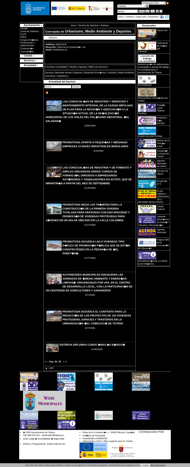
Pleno (23, 37)
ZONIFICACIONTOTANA (150, 136)
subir (49, 368)
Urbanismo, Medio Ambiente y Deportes (98, 31)
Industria (112, 72)
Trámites (73, 67)
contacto (130, 17)
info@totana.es (60, 49)
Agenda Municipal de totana (161, 163)
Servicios (50, 76)
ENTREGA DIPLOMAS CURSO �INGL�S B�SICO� (92, 344)
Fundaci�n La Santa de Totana (163, 154)
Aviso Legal (28, 439)
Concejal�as (27, 51)
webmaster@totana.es (53, 435)
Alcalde (24, 28)
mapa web (141, 17)
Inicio (74, 25)
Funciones (50, 67)
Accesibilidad (44, 439)
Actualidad (62, 67)
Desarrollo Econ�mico (95, 72)
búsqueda (153, 17)
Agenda (82, 67)
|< (46, 361)
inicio (121, 17)
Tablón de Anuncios (97, 67)
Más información (158, 465)
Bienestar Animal (63, 72)
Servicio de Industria (88, 25)
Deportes (77, 72)
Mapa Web (59, 439)
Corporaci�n (27, 48)
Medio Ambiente (126, 72)
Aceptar (145, 465)
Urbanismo (62, 76)
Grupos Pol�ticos (30, 40)
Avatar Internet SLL (56, 444)
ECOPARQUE (145, 85)
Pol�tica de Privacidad (94, 435)
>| (66, 361)
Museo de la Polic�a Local (163, 143)
